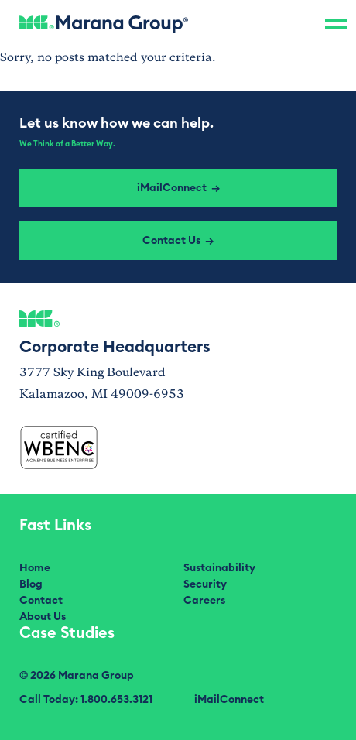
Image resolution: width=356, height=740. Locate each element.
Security (205, 584)
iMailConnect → (178, 188)
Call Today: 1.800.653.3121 (85, 699)
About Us (42, 617)
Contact (41, 600)
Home (34, 568)
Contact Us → (178, 240)
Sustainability (219, 568)
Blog (31, 584)
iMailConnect (229, 699)
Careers (204, 600)
